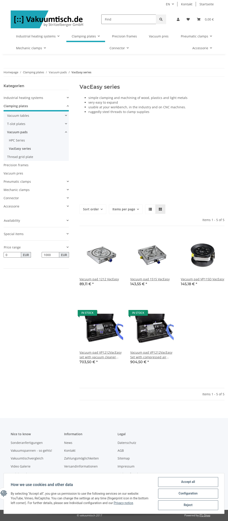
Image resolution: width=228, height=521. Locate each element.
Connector (11, 198)
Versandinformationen (81, 466)
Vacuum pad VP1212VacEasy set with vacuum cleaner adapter (100, 354)
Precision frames (16, 165)
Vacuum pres (13, 173)
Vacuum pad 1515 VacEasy (150, 279)
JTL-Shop (205, 515)
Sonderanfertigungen (27, 443)
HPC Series (17, 140)
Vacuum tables (18, 115)
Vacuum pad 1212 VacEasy (99, 279)
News (68, 443)
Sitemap (124, 458)
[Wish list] (188, 19)
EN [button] (168, 4)
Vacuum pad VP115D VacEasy (202, 279)
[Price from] (12, 255)
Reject (187, 505)
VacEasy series (20, 148)
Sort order (91, 209)
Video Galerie (21, 466)
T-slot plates (16, 124)
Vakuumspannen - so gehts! (31, 450)
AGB (121, 450)
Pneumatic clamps (17, 181)
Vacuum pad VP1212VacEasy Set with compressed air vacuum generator (151, 354)
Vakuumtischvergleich (27, 458)
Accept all (188, 482)
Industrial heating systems (23, 98)
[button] (178, 19)
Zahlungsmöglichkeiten (81, 458)
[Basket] (205, 19)
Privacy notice (123, 503)
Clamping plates (16, 106)
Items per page (123, 209)
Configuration (187, 493)
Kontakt (186, 4)
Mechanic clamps (17, 190)
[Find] (128, 19)
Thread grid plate (20, 157)
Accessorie (11, 206)
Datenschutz (127, 443)
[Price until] (50, 255)
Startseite (207, 4)
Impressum (126, 466)
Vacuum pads (17, 132)
